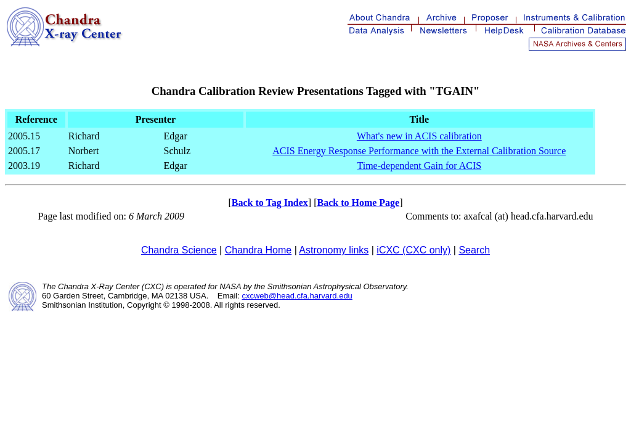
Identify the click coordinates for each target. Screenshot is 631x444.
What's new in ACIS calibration (419, 136)
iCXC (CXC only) (413, 250)
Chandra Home (258, 250)
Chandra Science (179, 250)
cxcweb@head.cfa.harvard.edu (297, 295)
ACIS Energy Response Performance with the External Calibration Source (419, 151)
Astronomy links (333, 250)
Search (474, 250)
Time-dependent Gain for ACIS (419, 165)
